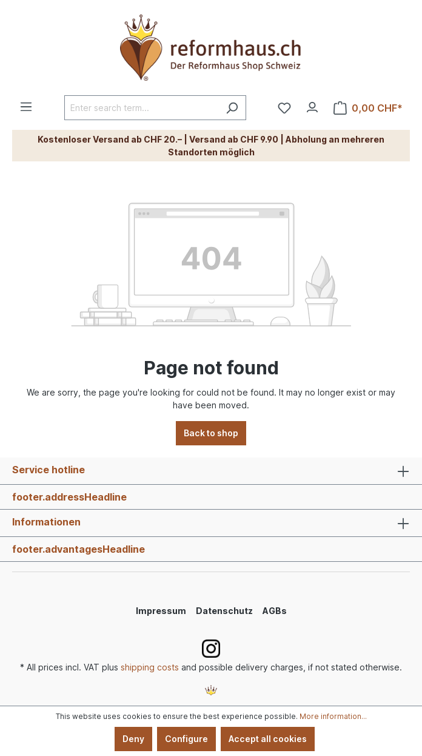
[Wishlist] (284, 108)
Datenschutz (224, 611)
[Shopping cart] (368, 108)
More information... (333, 716)
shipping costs (150, 667)
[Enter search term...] (141, 107)
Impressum (161, 611)
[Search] (232, 107)
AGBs (275, 611)
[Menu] (26, 103)
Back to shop (211, 433)
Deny (133, 739)
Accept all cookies (268, 739)
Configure (186, 739)
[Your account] (312, 104)
